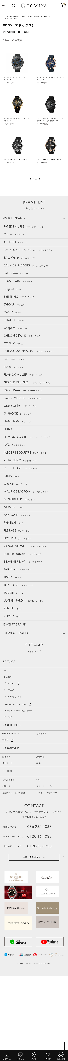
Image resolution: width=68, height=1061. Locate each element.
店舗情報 (42, 820)
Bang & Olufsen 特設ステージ (23, 769)
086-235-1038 (42, 896)
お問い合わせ (10, 854)
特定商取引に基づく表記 (16, 861)
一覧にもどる (34, 179)
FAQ (39, 846)
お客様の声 (43, 794)
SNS (39, 828)
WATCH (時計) (34, 16)
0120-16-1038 (42, 906)
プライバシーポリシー (49, 861)
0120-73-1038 (42, 916)
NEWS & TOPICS (13, 794)
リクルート (9, 828)
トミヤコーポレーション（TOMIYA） (15, 16)
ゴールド (9, 776)
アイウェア (10, 745)
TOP (64, 1050)
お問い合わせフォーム (34, 927)
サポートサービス (46, 854)
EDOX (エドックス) (47, 16)
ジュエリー (10, 729)
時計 (6, 721)
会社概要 (7, 820)
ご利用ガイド (10, 846)
